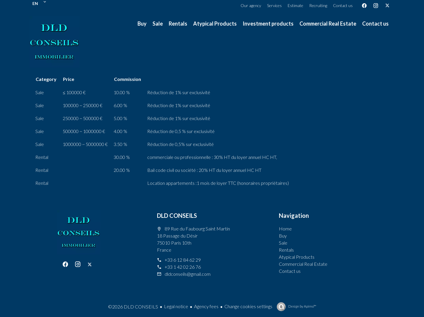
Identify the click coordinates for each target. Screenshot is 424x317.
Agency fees (206, 306)
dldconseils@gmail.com (188, 274)
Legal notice (176, 306)
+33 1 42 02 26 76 (183, 267)
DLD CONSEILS (177, 215)
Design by (302, 306)
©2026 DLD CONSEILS (133, 306)
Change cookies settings (248, 306)
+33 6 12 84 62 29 (183, 260)
